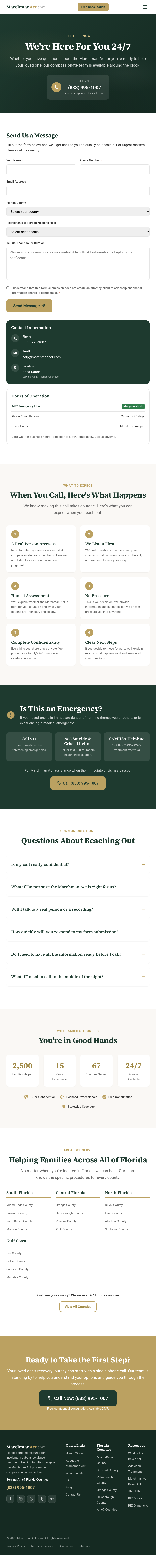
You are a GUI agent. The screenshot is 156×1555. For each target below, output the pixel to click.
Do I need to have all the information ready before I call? (66, 954)
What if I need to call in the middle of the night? (57, 976)
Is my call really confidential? (40, 864)
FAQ (69, 1480)
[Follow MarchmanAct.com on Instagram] (21, 1499)
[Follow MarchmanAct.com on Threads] (31, 1499)
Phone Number (91, 160)
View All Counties (78, 1307)
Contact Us (73, 1494)
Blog (69, 1487)
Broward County (107, 1470)
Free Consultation (93, 7)
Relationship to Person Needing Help (31, 223)
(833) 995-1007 (34, 342)
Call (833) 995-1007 (78, 783)
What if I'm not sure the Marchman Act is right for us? (63, 887)
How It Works (75, 1453)
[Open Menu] (145, 7)
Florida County (16, 203)
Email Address (16, 181)
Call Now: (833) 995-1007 (78, 1398)
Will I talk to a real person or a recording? (52, 909)
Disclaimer (66, 1546)
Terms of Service (42, 1546)
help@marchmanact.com (41, 357)
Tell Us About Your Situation (25, 243)
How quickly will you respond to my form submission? (65, 932)
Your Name (14, 160)
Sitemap (84, 1546)
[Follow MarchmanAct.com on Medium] (52, 1499)
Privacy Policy (15, 1546)
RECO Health (136, 1498)
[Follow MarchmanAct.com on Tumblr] (42, 1499)
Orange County (107, 1490)
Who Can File (74, 1473)
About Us (134, 1491)
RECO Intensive (138, 1505)
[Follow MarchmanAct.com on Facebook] (10, 1499)
